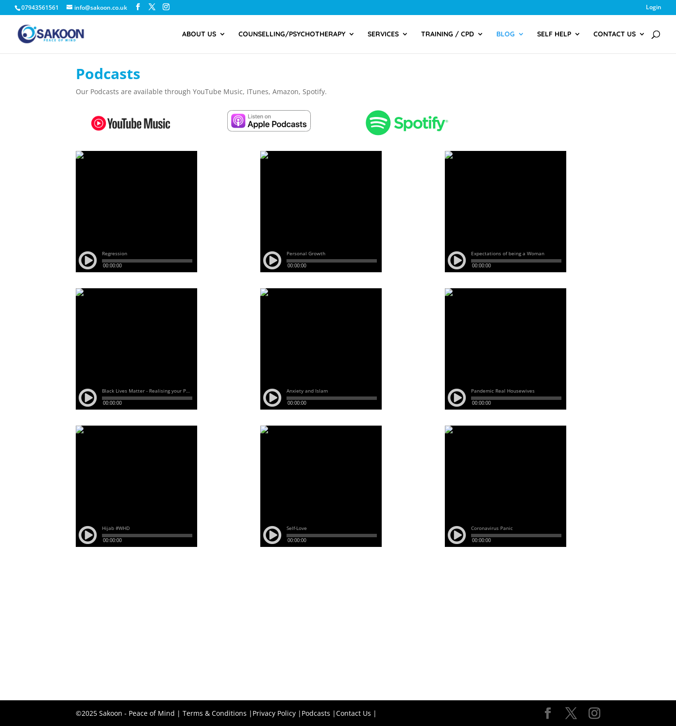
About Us (199, 34)
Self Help (554, 34)
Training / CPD (447, 34)
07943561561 (40, 7)
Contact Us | (356, 713)
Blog (505, 34)
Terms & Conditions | (218, 713)
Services (383, 34)
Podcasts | (319, 713)
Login (653, 7)
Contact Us (614, 34)
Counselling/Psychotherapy (291, 34)
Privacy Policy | (277, 713)
